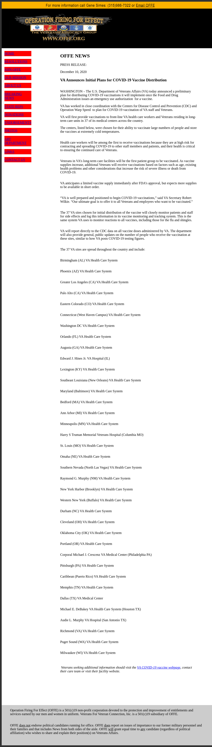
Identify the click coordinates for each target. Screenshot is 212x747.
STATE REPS (13, 106)
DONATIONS (14, 114)
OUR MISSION (15, 77)
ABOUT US (12, 85)
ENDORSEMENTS (17, 122)
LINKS (9, 151)
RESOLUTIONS (15, 61)
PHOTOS (10, 130)
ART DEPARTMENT (15, 141)
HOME (9, 53)
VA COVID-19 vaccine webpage (158, 667)
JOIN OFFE (12, 69)
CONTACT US (14, 159)
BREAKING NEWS (13, 96)
